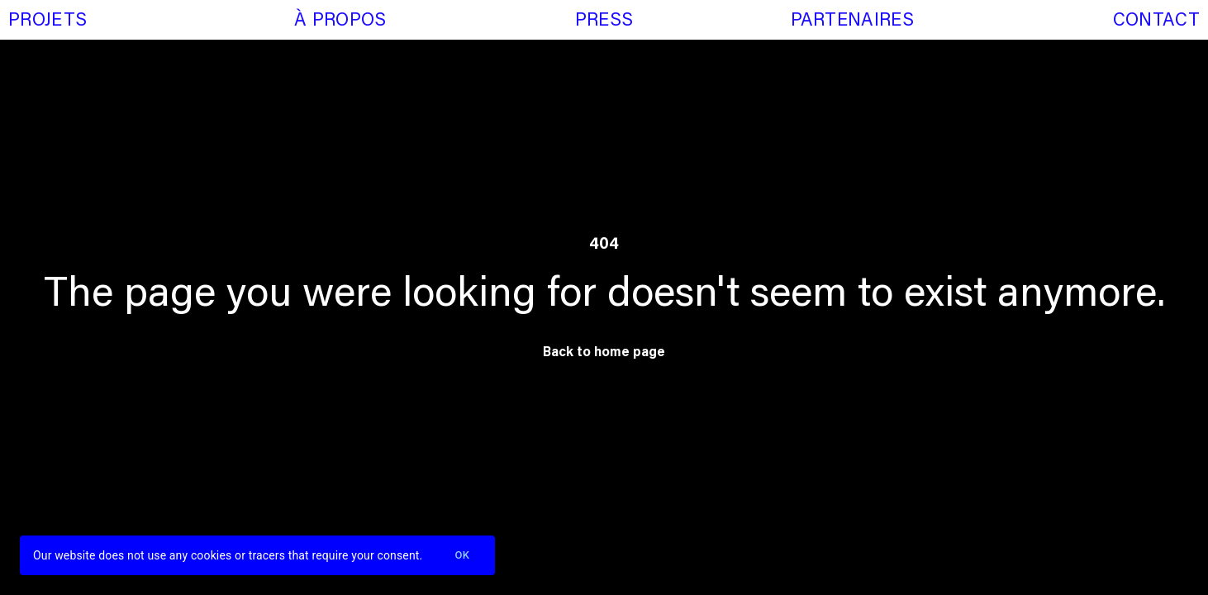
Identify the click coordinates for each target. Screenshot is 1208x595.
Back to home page (604, 352)
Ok (461, 556)
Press (604, 21)
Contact (1156, 21)
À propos (340, 21)
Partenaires (852, 21)
